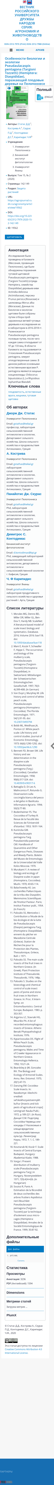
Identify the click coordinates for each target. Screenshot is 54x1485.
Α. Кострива (15, 453)
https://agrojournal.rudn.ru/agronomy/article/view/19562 (20, 204)
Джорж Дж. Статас (20, 413)
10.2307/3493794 (23, 721)
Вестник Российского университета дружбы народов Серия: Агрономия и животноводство (27, 23)
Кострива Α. (14, 128)
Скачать (21, 1260)
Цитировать (14, 237)
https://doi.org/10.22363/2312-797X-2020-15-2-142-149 (20, 219)
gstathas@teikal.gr (24, 423)
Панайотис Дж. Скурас (23, 494)
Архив (40, 50)
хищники (21, 395)
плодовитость (16, 391)
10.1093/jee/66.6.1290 (25, 747)
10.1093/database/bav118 (28, 642)
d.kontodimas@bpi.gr (25, 552)
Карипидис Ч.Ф (22, 137)
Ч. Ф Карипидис (18, 579)
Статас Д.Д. (24, 124)
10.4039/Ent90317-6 (24, 783)
